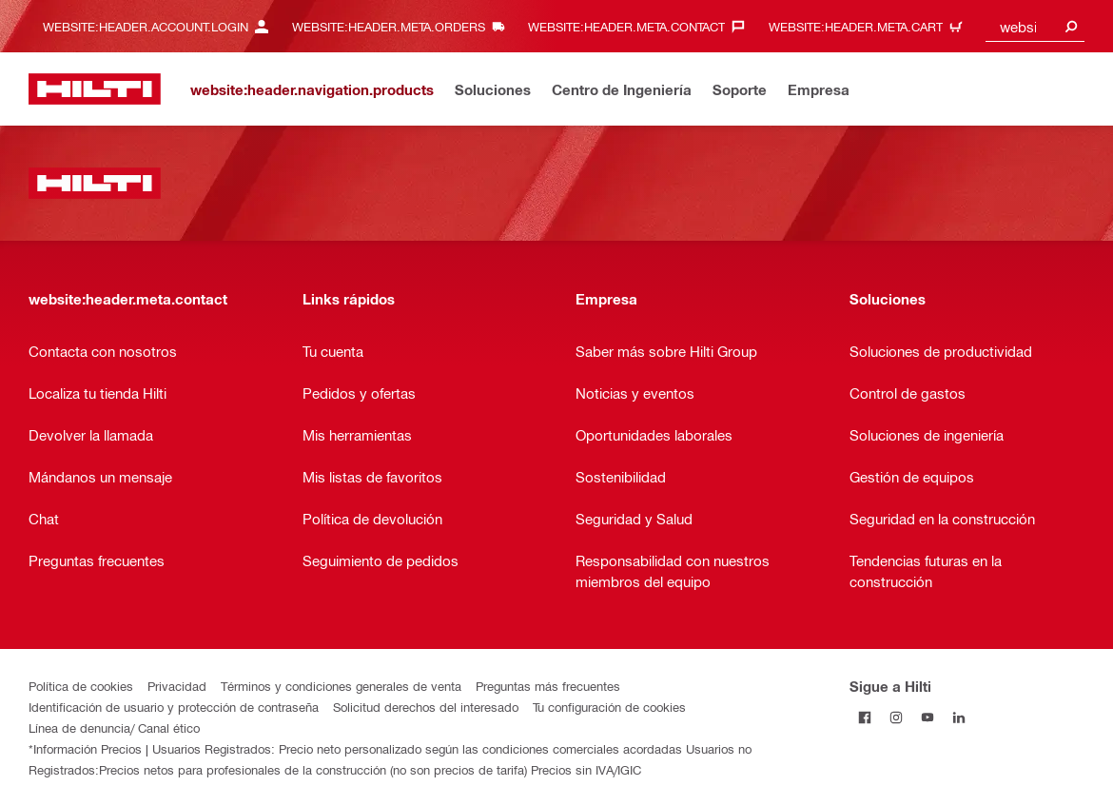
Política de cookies (81, 685)
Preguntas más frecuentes (548, 685)
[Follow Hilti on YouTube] (928, 717)
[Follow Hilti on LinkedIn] (959, 717)
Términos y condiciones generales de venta (341, 685)
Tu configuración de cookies (609, 706)
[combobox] (1035, 26)
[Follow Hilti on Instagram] (896, 717)
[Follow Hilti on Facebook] (865, 717)
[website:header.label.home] (95, 89)
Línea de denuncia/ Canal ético (114, 727)
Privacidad (176, 685)
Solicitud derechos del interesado (425, 706)
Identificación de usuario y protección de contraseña (174, 706)
